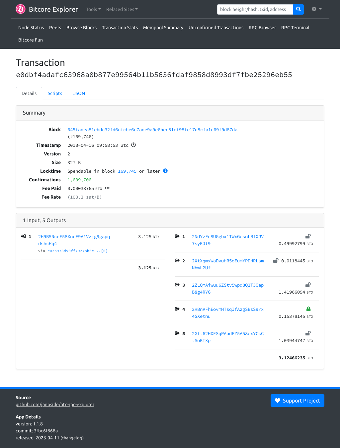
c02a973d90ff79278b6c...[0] (77, 250)
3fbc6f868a (46, 430)
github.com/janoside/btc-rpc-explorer (55, 404)
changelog (72, 437)
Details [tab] (29, 93)
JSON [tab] (79, 93)
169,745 (127, 171)
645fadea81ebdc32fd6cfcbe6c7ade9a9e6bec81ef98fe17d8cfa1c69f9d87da (152, 130)
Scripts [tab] (55, 93)
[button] (93, 9)
